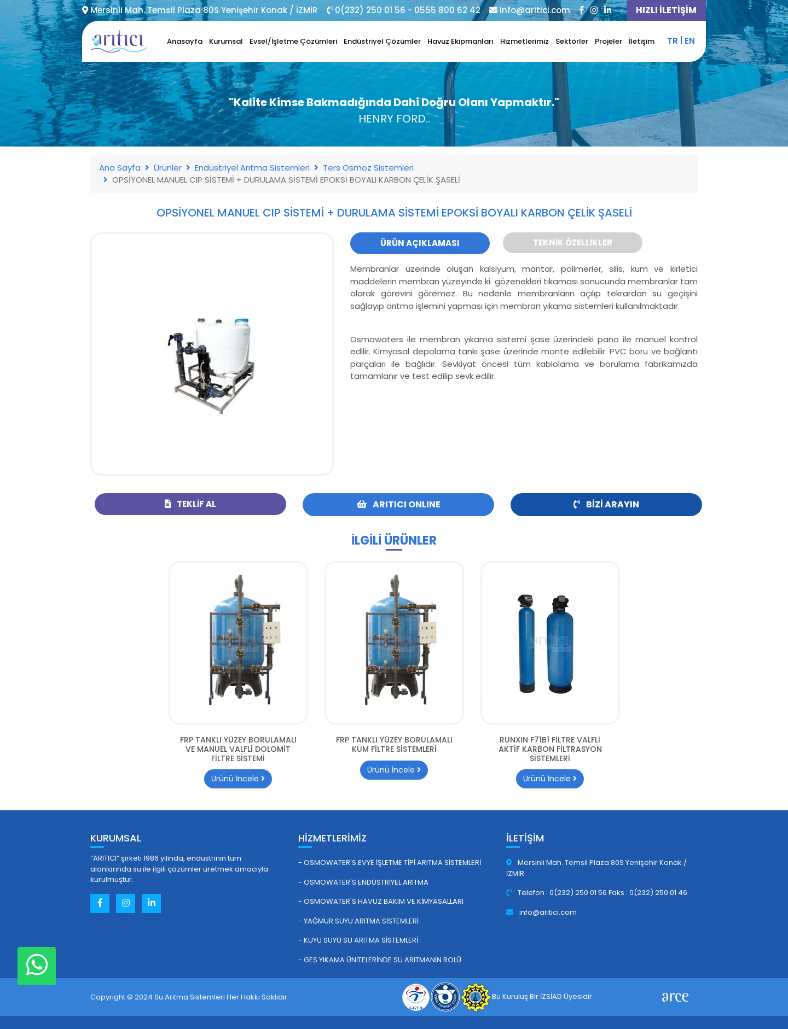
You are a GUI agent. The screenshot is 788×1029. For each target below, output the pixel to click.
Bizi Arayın (606, 504)
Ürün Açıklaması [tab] (420, 243)
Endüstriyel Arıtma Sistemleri (252, 167)
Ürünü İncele (238, 778)
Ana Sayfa (120, 167)
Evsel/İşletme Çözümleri (293, 41)
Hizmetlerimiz (524, 41)
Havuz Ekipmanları (460, 41)
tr (672, 40)
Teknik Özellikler (572, 242)
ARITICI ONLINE (399, 504)
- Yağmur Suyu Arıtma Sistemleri (358, 921)
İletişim (641, 41)
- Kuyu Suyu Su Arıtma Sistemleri (358, 940)
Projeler (608, 41)
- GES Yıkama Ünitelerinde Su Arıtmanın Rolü (379, 960)
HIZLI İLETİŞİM (666, 10)
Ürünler (168, 167)
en (690, 40)
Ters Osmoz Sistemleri (368, 167)
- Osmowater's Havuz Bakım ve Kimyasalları (380, 901)
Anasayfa (184, 41)
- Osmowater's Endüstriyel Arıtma (363, 882)
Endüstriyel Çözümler (382, 41)
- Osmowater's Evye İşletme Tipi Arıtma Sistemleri (389, 862)
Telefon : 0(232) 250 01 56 (557, 892)
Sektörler (571, 41)
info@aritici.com (541, 912)
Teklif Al (190, 504)
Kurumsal (226, 41)
